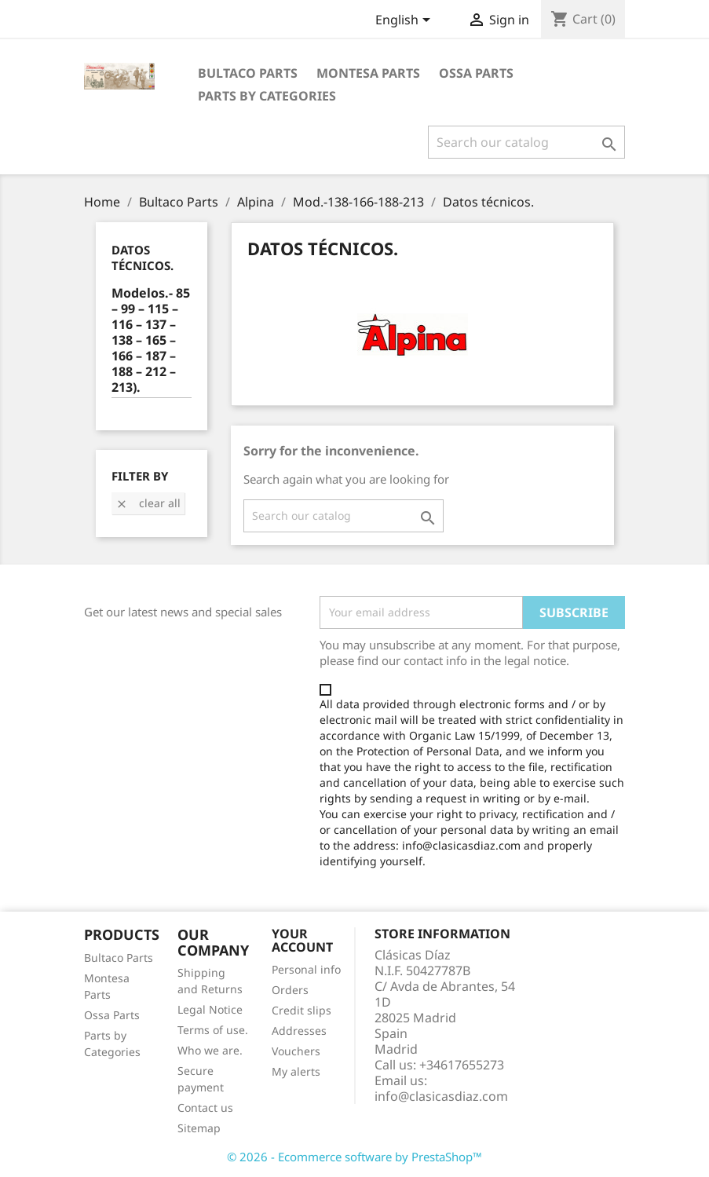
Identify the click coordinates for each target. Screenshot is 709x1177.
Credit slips (301, 1010)
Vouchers (296, 1051)
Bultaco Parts (248, 73)
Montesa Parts (368, 73)
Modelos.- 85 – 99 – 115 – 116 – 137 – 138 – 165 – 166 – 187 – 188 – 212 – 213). (150, 340)
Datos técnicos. (142, 257)
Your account (302, 940)
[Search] (526, 142)
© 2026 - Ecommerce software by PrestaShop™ (354, 1156)
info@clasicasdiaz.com (441, 1096)
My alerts (296, 1071)
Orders (290, 989)
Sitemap (199, 1127)
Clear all (148, 502)
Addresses (299, 1030)
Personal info (306, 969)
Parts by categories (267, 95)
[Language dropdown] (405, 21)
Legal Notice (210, 1009)
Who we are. (210, 1050)
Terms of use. (212, 1029)
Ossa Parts (476, 73)
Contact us (205, 1107)
